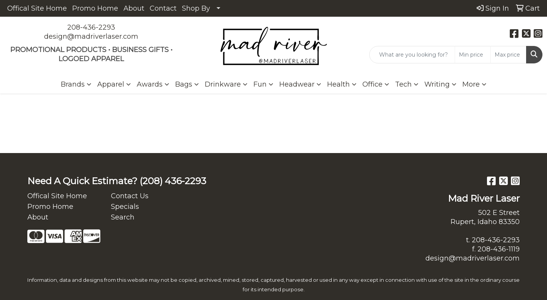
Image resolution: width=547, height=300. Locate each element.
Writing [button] (437, 84)
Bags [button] (183, 84)
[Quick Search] (412, 54)
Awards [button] (150, 84)
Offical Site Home (37, 8)
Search (122, 217)
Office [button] (372, 84)
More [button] (471, 84)
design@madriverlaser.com (91, 36)
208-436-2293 (91, 27)
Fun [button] (260, 84)
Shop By (196, 8)
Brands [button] (73, 84)
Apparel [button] (110, 84)
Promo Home (95, 8)
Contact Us (130, 196)
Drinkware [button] (223, 84)
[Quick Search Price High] (508, 54)
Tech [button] (403, 84)
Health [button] (338, 84)
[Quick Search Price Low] (473, 54)
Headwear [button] (297, 84)
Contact (163, 8)
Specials (125, 206)
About (133, 8)
